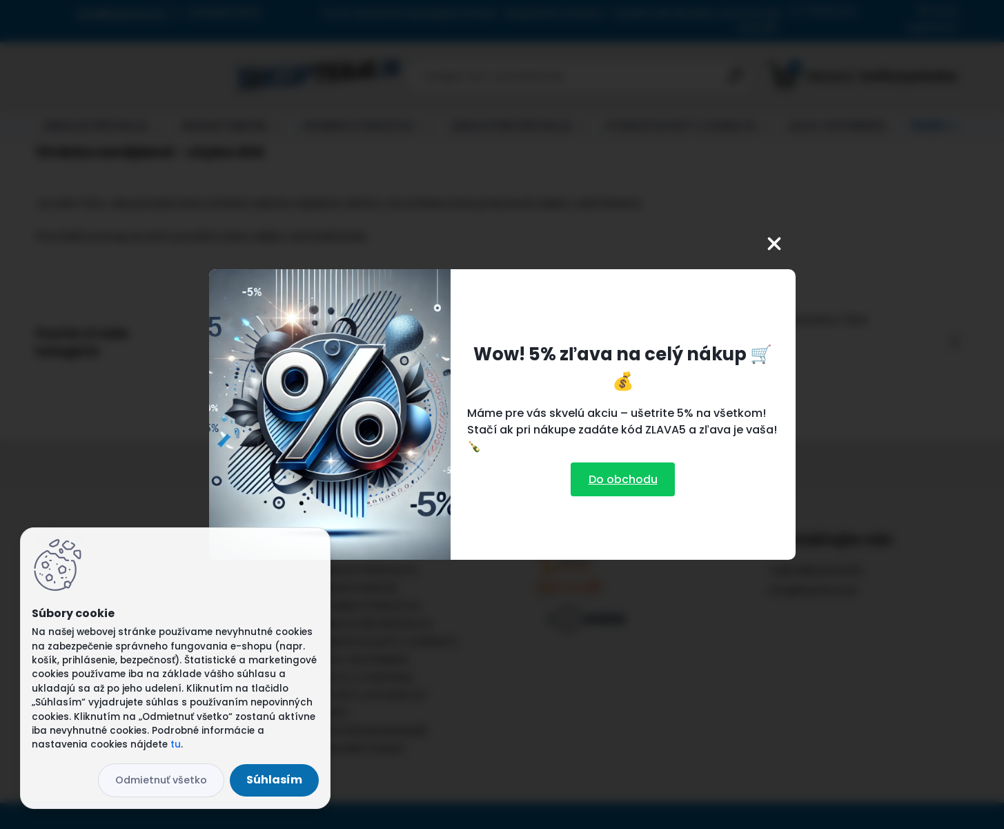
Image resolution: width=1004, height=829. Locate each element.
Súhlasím (274, 780)
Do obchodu (623, 479)
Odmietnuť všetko (161, 780)
